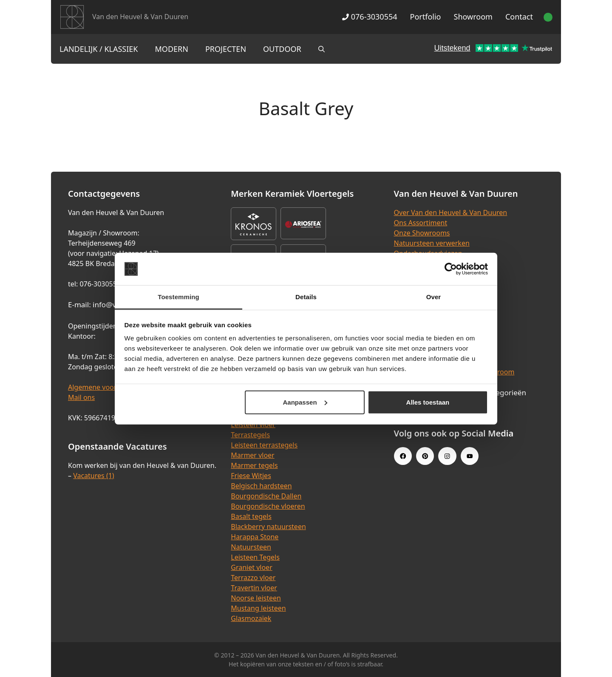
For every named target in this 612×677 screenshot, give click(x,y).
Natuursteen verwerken (432, 243)
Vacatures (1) (93, 475)
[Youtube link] (470, 456)
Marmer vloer (252, 455)
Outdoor (282, 49)
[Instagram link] (447, 456)
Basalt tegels (251, 516)
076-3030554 (369, 16)
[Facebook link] (403, 456)
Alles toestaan (428, 402)
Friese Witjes (251, 475)
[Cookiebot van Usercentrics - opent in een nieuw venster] (451, 269)
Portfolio (425, 16)
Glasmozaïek (251, 618)
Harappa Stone (254, 536)
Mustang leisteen (258, 608)
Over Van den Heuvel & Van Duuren (450, 212)
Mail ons (81, 397)
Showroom (473, 16)
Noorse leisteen (256, 598)
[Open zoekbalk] (321, 49)
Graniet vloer (251, 567)
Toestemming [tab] (178, 296)
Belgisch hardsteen (261, 485)
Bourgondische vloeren (268, 506)
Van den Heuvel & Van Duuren (140, 16)
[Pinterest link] (425, 456)
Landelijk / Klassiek (99, 49)
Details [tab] (306, 296)
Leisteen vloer (253, 424)
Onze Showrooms (422, 233)
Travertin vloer (254, 587)
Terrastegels (250, 434)
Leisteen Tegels (255, 557)
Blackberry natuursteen (268, 526)
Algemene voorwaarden (106, 387)
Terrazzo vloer (253, 577)
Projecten (225, 49)
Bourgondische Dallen (266, 496)
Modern (171, 49)
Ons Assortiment (421, 222)
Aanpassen (305, 402)
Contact (519, 16)
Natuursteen (251, 547)
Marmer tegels (254, 465)
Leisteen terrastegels (264, 445)
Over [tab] (433, 296)
